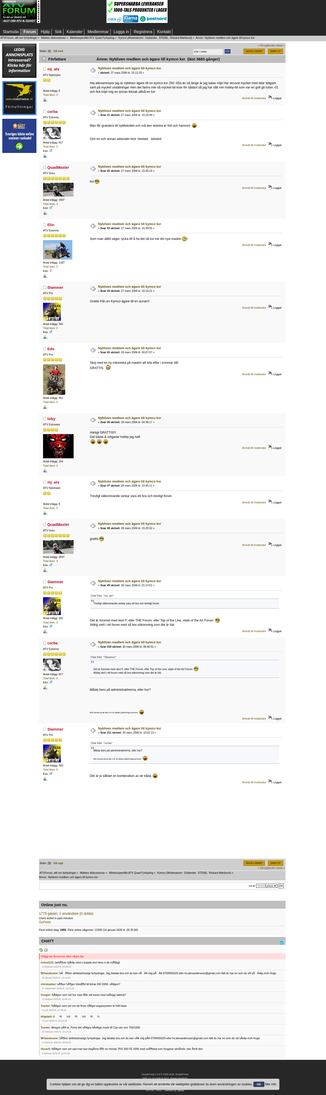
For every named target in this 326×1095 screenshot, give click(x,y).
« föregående (266, 45)
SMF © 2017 (162, 1078)
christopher (48, 984)
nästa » (280, 45)
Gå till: (252, 885)
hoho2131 (47, 962)
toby (51, 418)
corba (52, 111)
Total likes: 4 (50, 203)
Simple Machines (178, 1078)
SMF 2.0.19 (148, 1078)
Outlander (151, 37)
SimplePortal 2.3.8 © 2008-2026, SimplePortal (165, 1074)
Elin (50, 225)
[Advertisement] (73, 11)
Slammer (55, 287)
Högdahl (46, 1016)
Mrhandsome (49, 973)
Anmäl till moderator (254, 98)
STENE (163, 37)
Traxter (45, 1005)
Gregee (45, 994)
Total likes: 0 (50, 94)
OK (259, 1084)
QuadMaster (58, 167)
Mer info (270, 1084)
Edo (51, 349)
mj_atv (53, 69)
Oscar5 (45, 1048)
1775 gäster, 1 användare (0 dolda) (66, 914)
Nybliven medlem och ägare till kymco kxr (129, 68)
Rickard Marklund (180, 37)
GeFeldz (45, 922)
